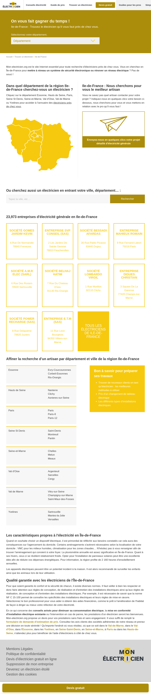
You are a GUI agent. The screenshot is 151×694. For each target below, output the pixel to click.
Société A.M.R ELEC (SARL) (22, 272)
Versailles (53, 519)
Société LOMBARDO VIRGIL (93, 274)
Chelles (52, 451)
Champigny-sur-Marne (60, 495)
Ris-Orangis (54, 377)
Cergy (51, 478)
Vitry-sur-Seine (56, 491)
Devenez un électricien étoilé (28, 669)
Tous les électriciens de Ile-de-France (93, 331)
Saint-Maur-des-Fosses (61, 499)
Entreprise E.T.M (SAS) (57, 320)
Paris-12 (52, 418)
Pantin (51, 438)
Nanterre (53, 390)
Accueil (9, 57)
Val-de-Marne (116, 625)
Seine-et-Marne (17, 451)
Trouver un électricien (24, 57)
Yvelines (13, 511)
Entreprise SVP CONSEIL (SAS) (57, 232)
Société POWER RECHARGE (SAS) (22, 320)
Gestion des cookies (21, 674)
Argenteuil (53, 471)
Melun (51, 454)
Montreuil (53, 434)
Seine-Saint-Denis (70, 629)
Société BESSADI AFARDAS (93, 232)
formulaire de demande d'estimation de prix (32, 621)
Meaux (51, 458)
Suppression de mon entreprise (29, 664)
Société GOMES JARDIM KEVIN (21, 232)
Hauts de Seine (17, 390)
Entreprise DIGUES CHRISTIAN (129, 274)
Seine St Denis (16, 430)
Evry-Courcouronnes (59, 370)
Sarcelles (53, 475)
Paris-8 (52, 414)
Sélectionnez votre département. (29, 34)
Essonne (13, 370)
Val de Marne (15, 491)
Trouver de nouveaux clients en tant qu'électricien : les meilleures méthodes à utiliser (118, 386)
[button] (36, 5)
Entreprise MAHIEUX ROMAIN (129, 232)
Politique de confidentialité (26, 654)
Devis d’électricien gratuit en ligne (31, 659)
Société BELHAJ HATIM (57, 272)
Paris (11, 410)
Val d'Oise (14, 471)
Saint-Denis (54, 430)
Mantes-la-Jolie (56, 515)
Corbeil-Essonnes (58, 373)
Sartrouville (54, 511)
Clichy (51, 394)
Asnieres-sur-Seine (58, 397)
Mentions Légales (19, 649)
